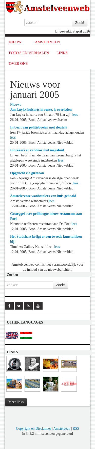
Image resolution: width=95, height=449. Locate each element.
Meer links (16, 402)
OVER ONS (18, 63)
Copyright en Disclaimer (33, 428)
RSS (76, 428)
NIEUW (15, 42)
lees (75, 115)
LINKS (62, 53)
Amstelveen (61, 428)
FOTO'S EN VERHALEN (29, 53)
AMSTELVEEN (47, 42)
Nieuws (15, 104)
